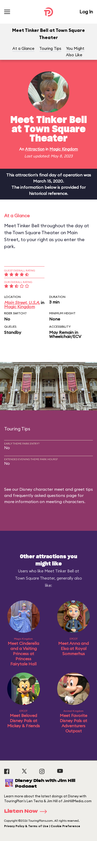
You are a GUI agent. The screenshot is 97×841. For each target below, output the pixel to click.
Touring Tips (50, 48)
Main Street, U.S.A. (22, 302)
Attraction (34, 149)
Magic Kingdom (63, 149)
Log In (86, 12)
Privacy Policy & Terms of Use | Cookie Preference (42, 826)
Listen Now (27, 811)
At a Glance (23, 48)
